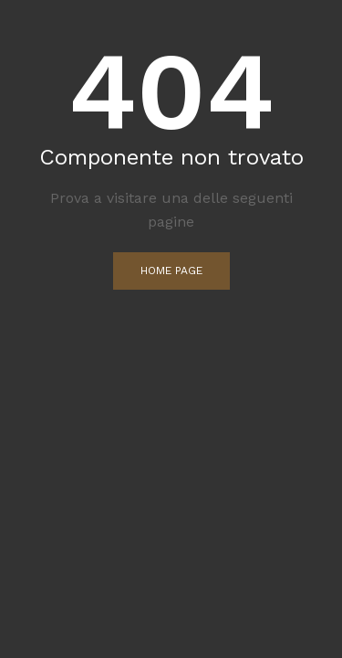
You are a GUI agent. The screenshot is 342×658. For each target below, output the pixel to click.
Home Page (171, 270)
